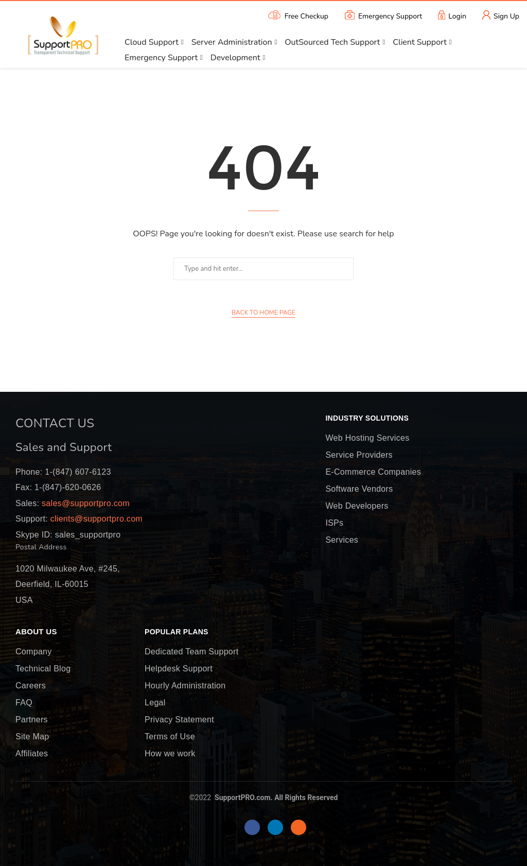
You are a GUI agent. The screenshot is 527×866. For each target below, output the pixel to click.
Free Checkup (297, 15)
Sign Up (500, 15)
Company (33, 651)
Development (235, 57)
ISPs (334, 523)
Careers (30, 685)
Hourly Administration (185, 685)
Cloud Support (152, 42)
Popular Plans (176, 632)
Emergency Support (383, 15)
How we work (170, 753)
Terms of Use (170, 736)
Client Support (420, 42)
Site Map (32, 736)
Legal (155, 702)
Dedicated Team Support (191, 651)
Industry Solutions (367, 418)
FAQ (23, 702)
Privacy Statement (179, 719)
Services (341, 540)
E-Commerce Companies (373, 472)
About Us (36, 631)
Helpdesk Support (179, 668)
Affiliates (31, 753)
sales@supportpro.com (84, 503)
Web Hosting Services (367, 438)
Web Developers (356, 506)
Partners (31, 719)
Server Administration (231, 42)
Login (451, 15)
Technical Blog (43, 668)
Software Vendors (359, 489)
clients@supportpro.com (95, 518)
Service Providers (358, 455)
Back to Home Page (263, 312)
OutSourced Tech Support (332, 42)
